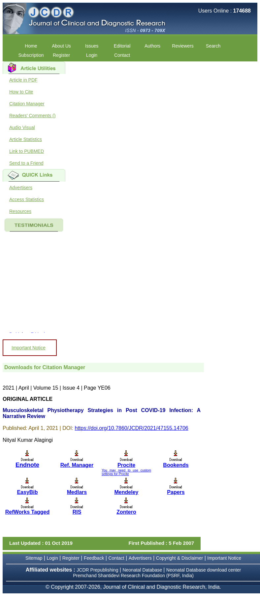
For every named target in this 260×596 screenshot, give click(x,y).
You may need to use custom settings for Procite (126, 472)
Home (31, 46)
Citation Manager (27, 103)
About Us (61, 46)
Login (91, 55)
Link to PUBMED (26, 151)
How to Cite (21, 91)
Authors (152, 46)
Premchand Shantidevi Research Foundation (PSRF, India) (133, 575)
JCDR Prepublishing (97, 570)
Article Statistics (25, 139)
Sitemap (33, 558)
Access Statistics (26, 199)
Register (61, 55)
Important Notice (29, 347)
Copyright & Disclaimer (179, 558)
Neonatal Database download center (203, 570)
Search (213, 46)
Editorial (122, 46)
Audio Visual (22, 127)
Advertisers (20, 187)
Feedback (94, 558)
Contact (122, 55)
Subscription (31, 55)
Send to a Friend (26, 163)
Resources (20, 211)
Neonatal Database (142, 570)
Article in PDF (23, 80)
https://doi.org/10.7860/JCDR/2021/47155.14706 (131, 428)
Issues (91, 46)
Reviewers (182, 46)
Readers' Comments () (32, 115)
